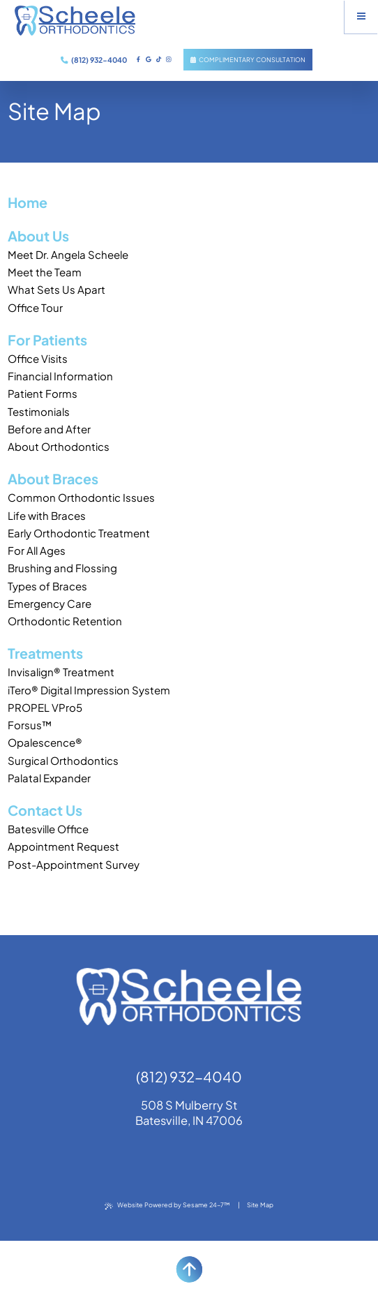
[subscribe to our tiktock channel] (158, 59)
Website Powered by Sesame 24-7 (167, 1205)
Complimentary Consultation (247, 60)
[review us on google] (148, 59)
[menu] (361, 16)
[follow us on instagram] (168, 59)
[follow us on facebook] (138, 59)
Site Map (260, 1205)
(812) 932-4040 (94, 59)
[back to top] (189, 1269)
